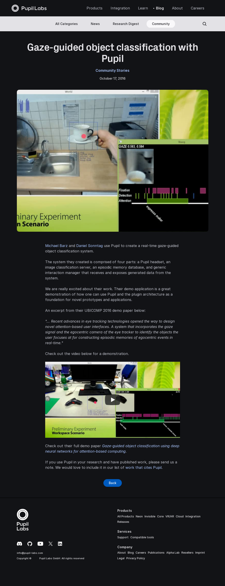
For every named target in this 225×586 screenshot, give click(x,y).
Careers (141, 552)
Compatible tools (142, 537)
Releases (123, 521)
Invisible (150, 516)
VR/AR (169, 516)
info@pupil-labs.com (30, 553)
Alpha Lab (173, 552)
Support (123, 537)
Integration (192, 516)
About (121, 552)
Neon (139, 516)
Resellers (187, 552)
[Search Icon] (204, 24)
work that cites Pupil (143, 467)
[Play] (112, 399)
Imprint (200, 552)
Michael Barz (56, 245)
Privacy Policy (135, 558)
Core (160, 516)
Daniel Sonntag (89, 245)
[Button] (112, 483)
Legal (121, 558)
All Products (125, 516)
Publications (156, 552)
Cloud (180, 516)
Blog (131, 552)
